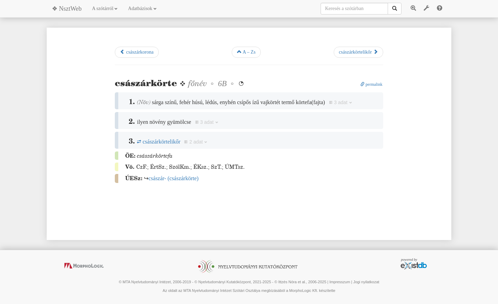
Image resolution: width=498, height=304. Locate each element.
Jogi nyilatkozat (366, 282)
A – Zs (246, 52)
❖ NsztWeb (67, 8)
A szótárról (105, 8)
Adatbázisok (142, 8)
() (173, 178)
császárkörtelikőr (358, 52)
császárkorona (137, 52)
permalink (371, 84)
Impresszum (339, 282)
